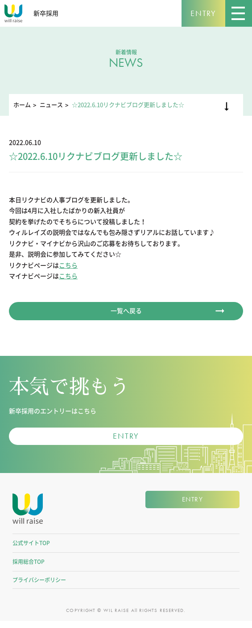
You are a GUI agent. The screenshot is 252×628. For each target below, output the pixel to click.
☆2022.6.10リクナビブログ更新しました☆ (128, 105)
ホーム (22, 105)
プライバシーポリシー (39, 586)
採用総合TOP (28, 568)
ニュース (51, 105)
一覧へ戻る (126, 311)
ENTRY (203, 13)
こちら (68, 265)
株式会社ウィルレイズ (27, 514)
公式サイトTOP (31, 549)
